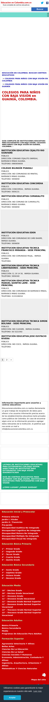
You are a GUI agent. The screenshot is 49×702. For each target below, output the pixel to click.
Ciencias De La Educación (15, 649)
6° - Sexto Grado (10, 570)
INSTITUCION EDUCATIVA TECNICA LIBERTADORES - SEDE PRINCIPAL (20, 266)
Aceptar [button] (12, 698)
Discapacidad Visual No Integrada (19, 539)
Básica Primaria (10, 625)
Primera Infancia (10, 517)
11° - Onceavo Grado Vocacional (18, 599)
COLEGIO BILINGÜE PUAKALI (17, 168)
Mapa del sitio (38, 680)
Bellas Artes (8, 646)
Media (5, 631)
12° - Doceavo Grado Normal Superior (21, 601)
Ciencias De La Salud (12, 652)
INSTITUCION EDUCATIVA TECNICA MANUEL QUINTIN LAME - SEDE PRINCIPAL (20, 282)
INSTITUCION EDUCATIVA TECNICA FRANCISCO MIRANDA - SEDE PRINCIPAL (23, 249)
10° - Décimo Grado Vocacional (18, 593)
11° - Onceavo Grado (12, 596)
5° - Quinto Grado (11, 560)
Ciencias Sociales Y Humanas (17, 655)
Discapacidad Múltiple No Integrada (20, 536)
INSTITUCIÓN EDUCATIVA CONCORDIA (22, 183)
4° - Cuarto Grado (11, 557)
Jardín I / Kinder (10, 519)
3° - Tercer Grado (10, 554)
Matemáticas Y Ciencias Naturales (19, 668)
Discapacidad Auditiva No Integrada (20, 528)
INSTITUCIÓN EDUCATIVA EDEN (18, 232)
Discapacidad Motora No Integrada (20, 533)
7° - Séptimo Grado (12, 573)
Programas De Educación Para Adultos (22, 634)
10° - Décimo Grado (12, 590)
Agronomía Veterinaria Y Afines (18, 644)
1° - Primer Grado (11, 549)
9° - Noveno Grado (11, 578)
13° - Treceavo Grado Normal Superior (21, 610)
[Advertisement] (24, 43)
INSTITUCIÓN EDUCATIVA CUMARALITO (22, 196)
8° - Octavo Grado (11, 575)
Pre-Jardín (7, 525)
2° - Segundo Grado (12, 551)
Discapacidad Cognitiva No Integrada (21, 530)
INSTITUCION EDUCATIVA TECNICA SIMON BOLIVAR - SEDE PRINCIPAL (24, 322)
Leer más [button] (37, 691)
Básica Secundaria (11, 628)
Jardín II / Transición (12, 522)
